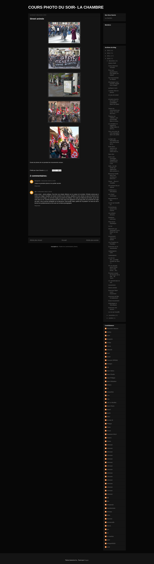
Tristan (109, 441)
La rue (110, 226)
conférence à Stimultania (112, 190)
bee (108, 501)
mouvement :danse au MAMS (112, 238)
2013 (108, 50)
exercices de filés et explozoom (113, 297)
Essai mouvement (113, 301)
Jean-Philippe (111, 378)
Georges (109, 364)
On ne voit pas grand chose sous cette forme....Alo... (113, 268)
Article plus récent (36, 240)
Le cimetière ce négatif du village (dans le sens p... (113, 126)
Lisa (108, 399)
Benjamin (37, 181)
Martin (109, 413)
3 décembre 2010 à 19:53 (44, 191)
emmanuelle (110, 522)
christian (109, 512)
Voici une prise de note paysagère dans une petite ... (113, 134)
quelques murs (112, 88)
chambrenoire (111, 508)
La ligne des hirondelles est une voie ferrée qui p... (113, 141)
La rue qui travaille (114, 312)
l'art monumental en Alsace (113, 78)
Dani (108, 353)
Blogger (86, 560)
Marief (109, 409)
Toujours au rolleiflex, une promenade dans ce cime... (113, 118)
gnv (108, 529)
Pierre (108, 427)
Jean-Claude (111, 374)
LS (108, 388)
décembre (112, 61)
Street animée (112, 288)
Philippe (109, 423)
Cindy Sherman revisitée (113, 66)
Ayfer (108, 335)
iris (108, 533)
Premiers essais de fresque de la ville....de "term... (114, 275)
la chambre (110, 536)
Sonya (109, 430)
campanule (110, 504)
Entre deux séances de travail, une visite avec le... (113, 149)
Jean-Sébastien (111, 381)
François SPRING (112, 360)
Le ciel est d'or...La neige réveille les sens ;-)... (114, 260)
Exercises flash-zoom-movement (113, 292)
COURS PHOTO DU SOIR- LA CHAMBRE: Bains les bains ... (113, 103)
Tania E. (109, 438)
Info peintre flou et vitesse (113, 186)
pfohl (108, 540)
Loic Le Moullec (111, 402)
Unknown (110, 445)
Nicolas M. (110, 420)
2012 (108, 53)
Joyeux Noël (112, 63)
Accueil (64, 240)
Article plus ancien (92, 240)
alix (36, 191)
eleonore (109, 519)
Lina (108, 395)
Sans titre (111, 154)
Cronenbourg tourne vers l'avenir (112, 208)
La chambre (108, 18)
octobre (111, 318)
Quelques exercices (112, 218)
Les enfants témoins (111, 214)
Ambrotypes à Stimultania (112, 304)
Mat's (108, 416)
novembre (112, 315)
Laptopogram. (112, 255)
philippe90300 (111, 543)
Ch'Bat (109, 342)
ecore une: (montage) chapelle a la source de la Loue (113, 160)
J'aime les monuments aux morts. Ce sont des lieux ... (114, 111)
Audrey (109, 332)
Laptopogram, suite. (112, 251)
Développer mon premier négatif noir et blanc (113, 83)
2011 (108, 56)
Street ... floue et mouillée (113, 182)
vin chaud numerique (112, 195)
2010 (108, 58)
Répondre (37, 186)
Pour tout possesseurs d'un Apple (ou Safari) (113, 72)
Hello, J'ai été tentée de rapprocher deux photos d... (114, 168)
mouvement (112, 285)
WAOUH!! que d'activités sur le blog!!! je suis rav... (114, 231)
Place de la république (112, 222)
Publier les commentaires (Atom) (68, 246)
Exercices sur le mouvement (113, 247)
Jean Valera (110, 371)
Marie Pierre (110, 406)
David (108, 357)
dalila (108, 515)
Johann (109, 385)
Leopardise (110, 392)
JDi (108, 367)
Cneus (109, 346)
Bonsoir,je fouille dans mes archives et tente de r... (113, 176)
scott (108, 547)
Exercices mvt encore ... (112, 308)
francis (109, 526)
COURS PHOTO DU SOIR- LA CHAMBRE (66, 7)
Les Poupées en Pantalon (113, 243)
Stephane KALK (112, 434)
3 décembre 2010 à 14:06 (48, 181)
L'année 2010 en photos (113, 91)
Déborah (109, 349)
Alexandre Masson (112, 328)
